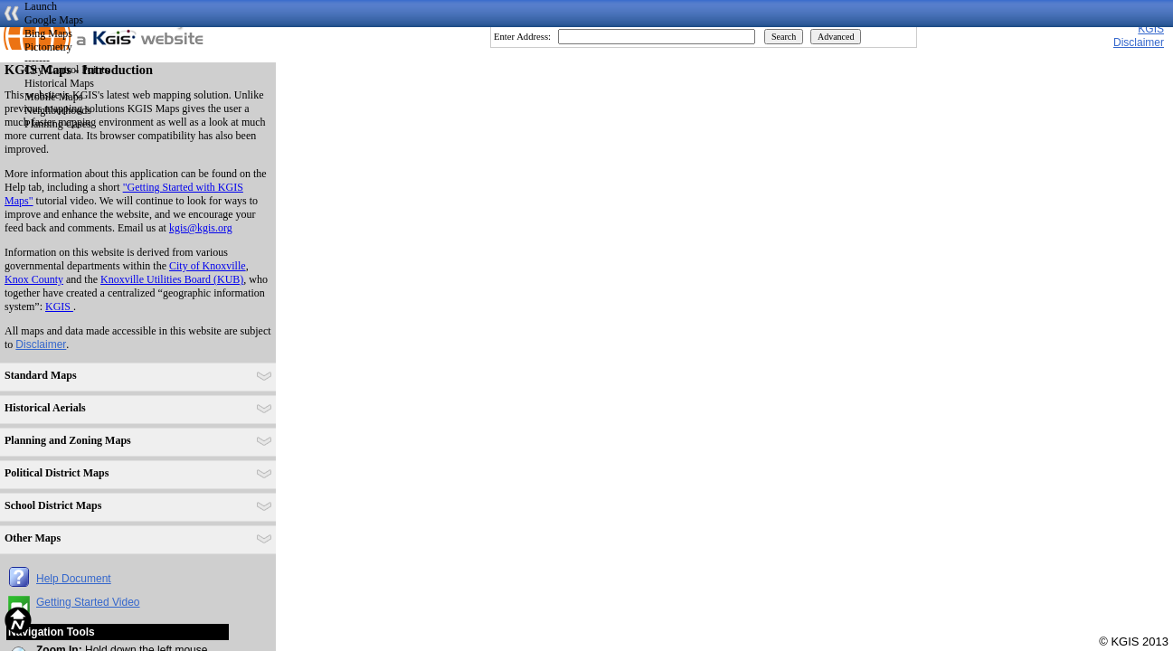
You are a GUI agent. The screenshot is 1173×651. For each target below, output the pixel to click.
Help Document (73, 578)
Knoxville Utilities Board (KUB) (171, 279)
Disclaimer (40, 344)
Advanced (836, 37)
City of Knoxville (207, 265)
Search (783, 37)
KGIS (1151, 29)
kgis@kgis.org (200, 228)
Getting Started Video (88, 602)
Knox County (34, 279)
